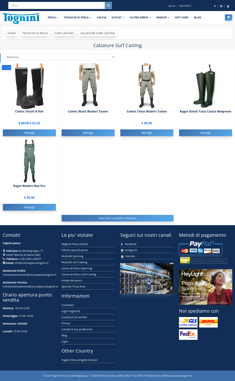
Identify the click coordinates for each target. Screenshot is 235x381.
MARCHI (162, 17)
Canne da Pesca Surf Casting (79, 274)
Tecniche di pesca (77, 17)
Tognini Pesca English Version (79, 360)
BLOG (197, 17)
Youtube (127, 256)
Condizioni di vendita (74, 317)
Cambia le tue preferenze (77, 329)
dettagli (29, 133)
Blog (64, 335)
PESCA (53, 17)
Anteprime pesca (72, 280)
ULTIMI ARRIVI (140, 17)
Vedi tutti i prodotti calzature (117, 218)
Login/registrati (71, 311)
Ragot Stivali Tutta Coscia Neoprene (205, 111)
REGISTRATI (185, 6)
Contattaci (68, 305)
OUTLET (118, 17)
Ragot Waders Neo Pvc (29, 186)
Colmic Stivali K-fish (29, 111)
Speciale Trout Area (73, 286)
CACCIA (101, 17)
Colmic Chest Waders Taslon (147, 111)
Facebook (128, 244)
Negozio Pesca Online (75, 244)
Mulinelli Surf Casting (74, 262)
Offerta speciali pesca (75, 250)
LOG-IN (171, 6)
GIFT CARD (182, 17)
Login (65, 341)
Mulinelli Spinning (72, 256)
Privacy (66, 323)
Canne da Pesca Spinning (77, 268)
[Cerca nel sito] (108, 5)
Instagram (128, 250)
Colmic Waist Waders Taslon (88, 111)
